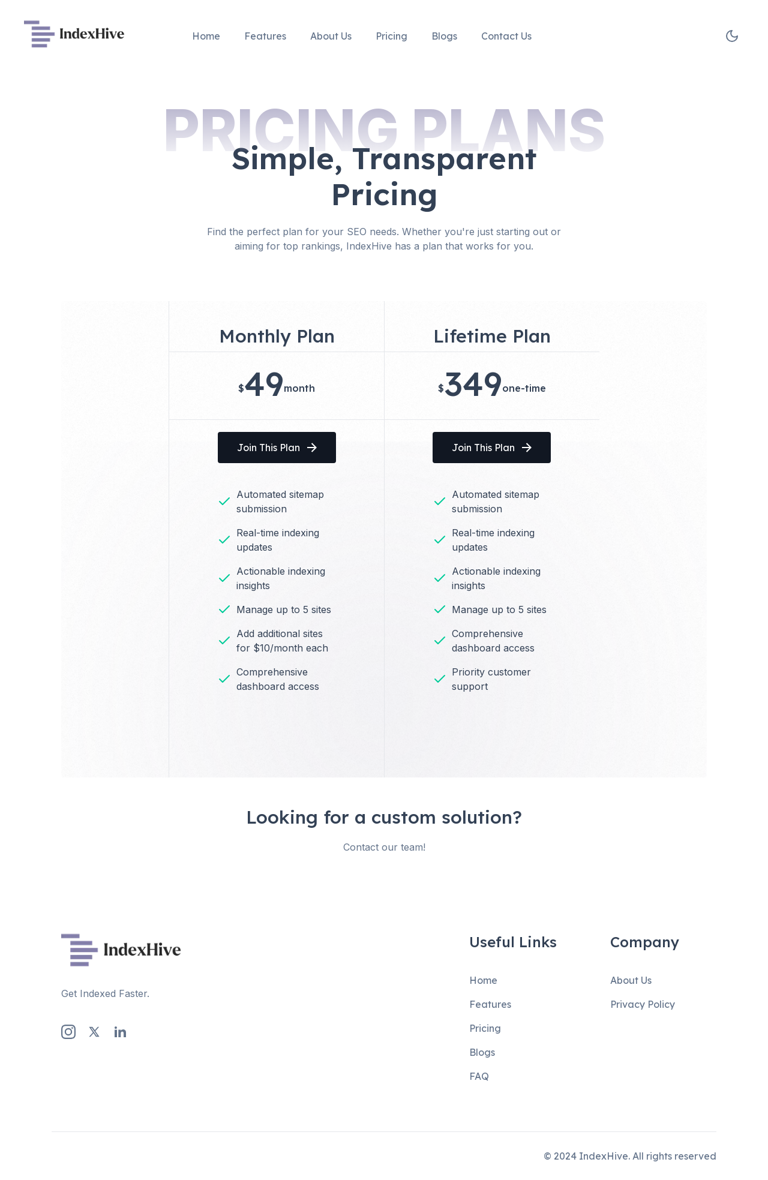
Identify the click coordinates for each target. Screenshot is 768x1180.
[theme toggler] (732, 36)
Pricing (391, 36)
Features (265, 36)
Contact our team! (384, 847)
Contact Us (506, 36)
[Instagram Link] (68, 1032)
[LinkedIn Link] (120, 1032)
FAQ (479, 1076)
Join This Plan (277, 448)
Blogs (444, 36)
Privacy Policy (642, 1004)
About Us (331, 36)
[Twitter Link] (94, 1031)
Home (206, 36)
